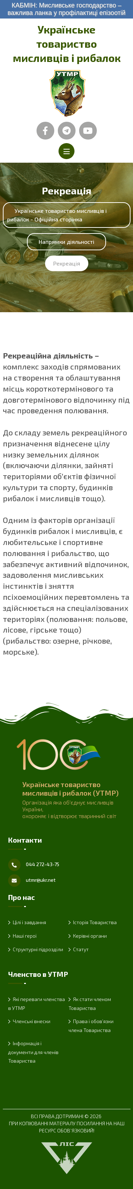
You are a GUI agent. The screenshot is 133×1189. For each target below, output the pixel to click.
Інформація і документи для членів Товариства (33, 1052)
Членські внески (31, 1021)
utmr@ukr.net (41, 880)
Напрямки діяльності (66, 241)
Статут (81, 949)
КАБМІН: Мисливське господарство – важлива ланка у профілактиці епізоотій (66, 9)
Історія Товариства (95, 922)
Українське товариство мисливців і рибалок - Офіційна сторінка (57, 214)
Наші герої (25, 936)
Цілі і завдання (29, 922)
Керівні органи (90, 936)
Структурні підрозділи (38, 949)
